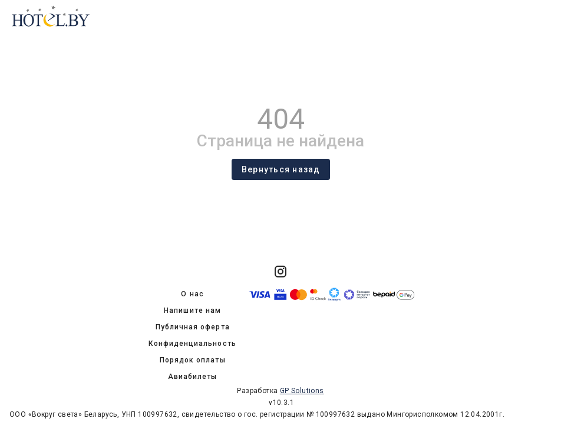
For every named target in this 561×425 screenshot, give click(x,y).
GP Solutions (302, 391)
